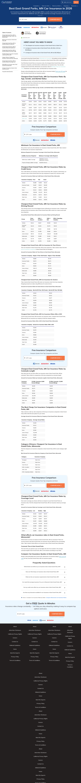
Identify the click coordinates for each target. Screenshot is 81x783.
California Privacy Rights (15, 634)
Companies (36, 6)
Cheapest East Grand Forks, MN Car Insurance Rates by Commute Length (9, 51)
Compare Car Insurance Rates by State (35, 597)
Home (24, 597)
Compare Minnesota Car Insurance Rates (56, 597)
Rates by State (46, 6)
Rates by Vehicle (57, 6)
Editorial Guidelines (15, 645)
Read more (40, 15)
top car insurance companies (28, 249)
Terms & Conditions (15, 660)
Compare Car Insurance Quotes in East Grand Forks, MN (9, 69)
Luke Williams (28, 33)
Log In (76, 2)
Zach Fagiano (42, 33)
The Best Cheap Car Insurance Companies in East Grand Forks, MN (10, 54)
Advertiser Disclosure (15, 630)
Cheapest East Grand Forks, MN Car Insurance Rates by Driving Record (9, 47)
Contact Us (15, 641)
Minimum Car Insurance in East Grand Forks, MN (9, 40)
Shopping (66, 6)
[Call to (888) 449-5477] (67, 2)
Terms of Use (59, 22)
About (15, 626)
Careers (15, 638)
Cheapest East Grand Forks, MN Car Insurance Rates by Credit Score (9, 44)
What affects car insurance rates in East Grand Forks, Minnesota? (9, 65)
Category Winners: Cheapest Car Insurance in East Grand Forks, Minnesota (10, 58)
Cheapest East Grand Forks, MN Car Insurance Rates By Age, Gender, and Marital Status (9, 36)
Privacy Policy (15, 656)
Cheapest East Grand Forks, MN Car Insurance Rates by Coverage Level (9, 61)
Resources (74, 6)
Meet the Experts (15, 653)
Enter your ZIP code (60, 71)
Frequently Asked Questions (7, 71)
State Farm (24, 118)
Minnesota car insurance (45, 58)
